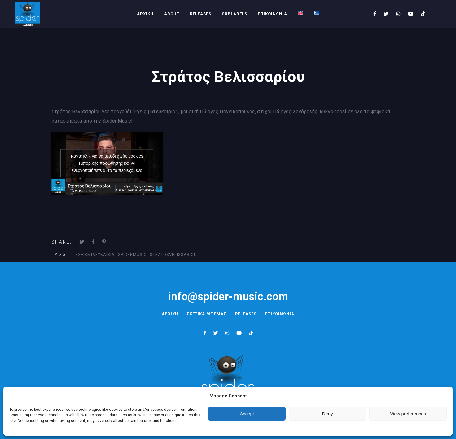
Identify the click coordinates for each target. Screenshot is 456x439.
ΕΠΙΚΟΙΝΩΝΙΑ (272, 13)
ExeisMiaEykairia (95, 254)
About (171, 13)
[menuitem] (300, 13)
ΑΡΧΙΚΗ (145, 13)
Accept (247, 413)
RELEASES (200, 13)
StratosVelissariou (173, 254)
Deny (327, 413)
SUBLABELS (234, 13)
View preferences (408, 413)
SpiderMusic (132, 254)
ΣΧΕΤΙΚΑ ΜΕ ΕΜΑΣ (206, 313)
